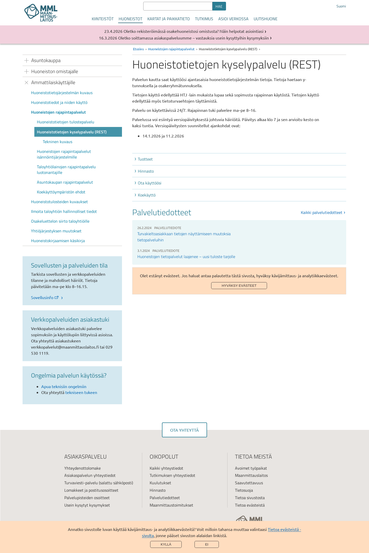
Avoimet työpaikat (251, 468)
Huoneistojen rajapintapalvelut (58, 112)
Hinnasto (158, 490)
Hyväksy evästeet (239, 286)
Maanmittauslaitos (251, 475)
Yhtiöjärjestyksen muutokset (56, 231)
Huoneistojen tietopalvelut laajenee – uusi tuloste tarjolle (186, 256)
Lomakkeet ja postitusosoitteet (91, 490)
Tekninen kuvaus (57, 142)
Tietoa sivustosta (250, 498)
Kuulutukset (160, 483)
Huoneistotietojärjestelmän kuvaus (62, 93)
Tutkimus (204, 19)
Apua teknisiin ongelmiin (63, 386)
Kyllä (166, 544)
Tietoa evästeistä (250, 505)
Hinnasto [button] (146, 171)
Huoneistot (130, 19)
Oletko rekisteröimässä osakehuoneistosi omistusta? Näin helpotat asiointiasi (193, 31)
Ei (206, 544)
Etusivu (138, 49)
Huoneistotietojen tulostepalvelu (65, 122)
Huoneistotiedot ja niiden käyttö (59, 102)
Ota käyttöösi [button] (149, 183)
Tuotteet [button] (145, 159)
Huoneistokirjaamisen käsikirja (58, 241)
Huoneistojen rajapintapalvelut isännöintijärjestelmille (64, 154)
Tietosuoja (244, 490)
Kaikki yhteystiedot (166, 468)
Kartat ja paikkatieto (168, 19)
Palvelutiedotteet (165, 498)
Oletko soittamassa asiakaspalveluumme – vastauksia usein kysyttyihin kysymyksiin (193, 37)
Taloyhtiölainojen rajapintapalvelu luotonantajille (66, 169)
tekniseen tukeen (81, 392)
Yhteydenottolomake (82, 468)
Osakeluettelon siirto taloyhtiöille (60, 221)
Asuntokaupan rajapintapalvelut (65, 182)
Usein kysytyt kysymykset (87, 505)
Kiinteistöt (103, 19)
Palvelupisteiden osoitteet (87, 498)
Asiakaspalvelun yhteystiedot (90, 475)
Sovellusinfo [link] (45, 297)
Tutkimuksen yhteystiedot (172, 475)
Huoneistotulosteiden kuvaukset (59, 202)
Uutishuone (266, 19)
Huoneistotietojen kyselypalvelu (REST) (72, 132)
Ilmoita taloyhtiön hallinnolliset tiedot (64, 211)
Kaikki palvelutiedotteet (321, 212)
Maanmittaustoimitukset (171, 505)
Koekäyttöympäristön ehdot (61, 192)
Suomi (341, 6)
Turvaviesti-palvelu (81, 483)
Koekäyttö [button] (147, 195)
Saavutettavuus (249, 483)
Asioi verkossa (233, 19)
